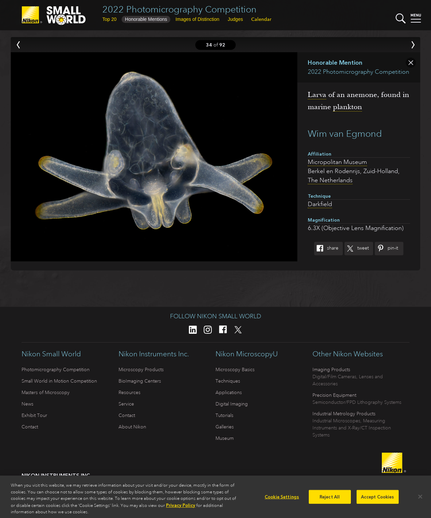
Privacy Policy (180, 507)
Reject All (330, 498)
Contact (30, 427)
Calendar (261, 19)
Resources (129, 392)
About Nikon (132, 427)
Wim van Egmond (345, 133)
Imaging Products (331, 369)
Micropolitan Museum (337, 162)
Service (126, 404)
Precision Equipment (334, 395)
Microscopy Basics (235, 369)
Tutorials (224, 415)
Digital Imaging (232, 404)
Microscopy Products (141, 369)
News (27, 404)
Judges (235, 19)
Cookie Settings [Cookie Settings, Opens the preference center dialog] (282, 498)
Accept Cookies (377, 498)
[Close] (420, 498)
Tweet (356, 248)
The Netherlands (330, 180)
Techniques (228, 381)
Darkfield (320, 204)
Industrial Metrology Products (343, 414)
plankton (347, 106)
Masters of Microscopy (46, 392)
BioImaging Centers (140, 381)
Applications (229, 392)
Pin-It (386, 248)
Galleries (225, 427)
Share (326, 248)
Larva (317, 94)
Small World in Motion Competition (59, 381)
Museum (225, 438)
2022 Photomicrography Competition (179, 9)
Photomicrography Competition (56, 369)
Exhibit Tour (34, 415)
